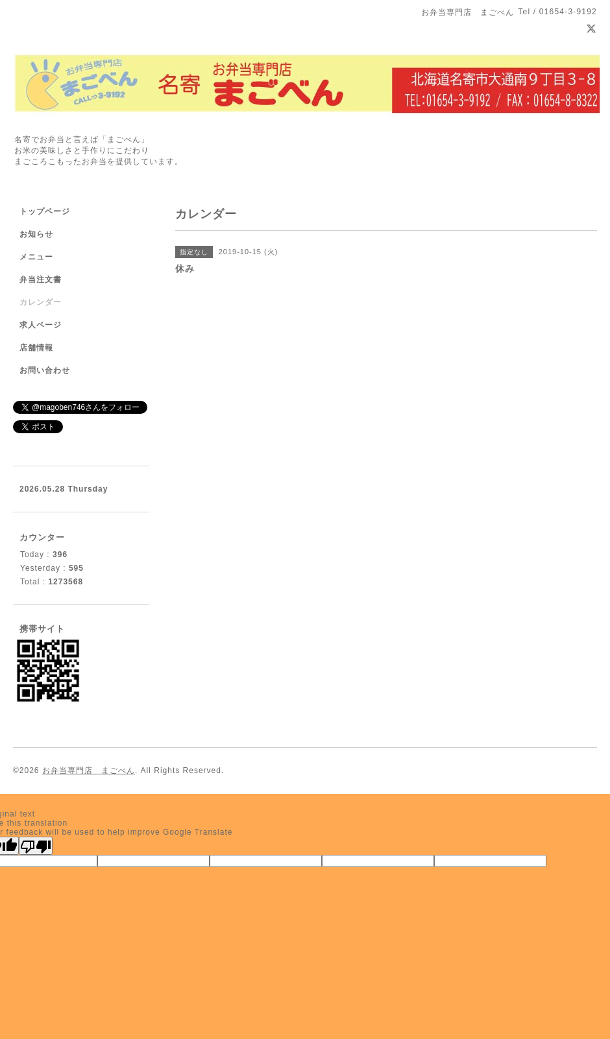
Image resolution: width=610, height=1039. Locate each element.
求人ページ (40, 324)
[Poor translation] (36, 846)
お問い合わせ (44, 370)
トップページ (44, 211)
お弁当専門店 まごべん (88, 770)
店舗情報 (36, 347)
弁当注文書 (40, 279)
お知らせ (36, 234)
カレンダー (40, 302)
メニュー (36, 256)
